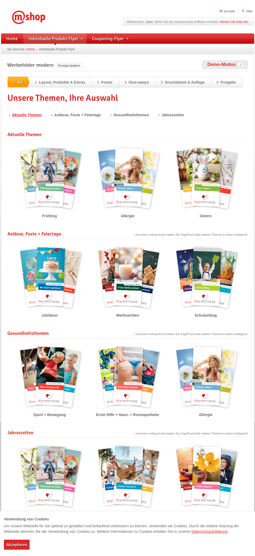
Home (30, 49)
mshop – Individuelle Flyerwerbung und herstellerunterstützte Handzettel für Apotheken (36, 16)
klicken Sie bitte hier (234, 22)
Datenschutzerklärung (210, 531)
